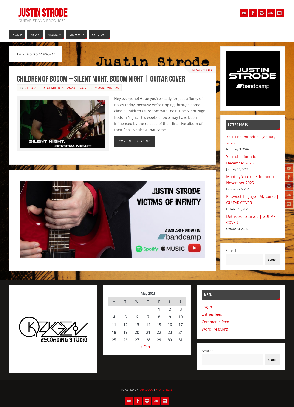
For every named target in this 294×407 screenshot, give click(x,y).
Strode (31, 87)
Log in (207, 306)
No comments (201, 69)
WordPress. (164, 390)
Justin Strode (42, 13)
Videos (113, 87)
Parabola (146, 390)
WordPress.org (215, 329)
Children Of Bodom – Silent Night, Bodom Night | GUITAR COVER (101, 78)
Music (99, 87)
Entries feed (212, 314)
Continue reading (135, 141)
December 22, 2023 (58, 87)
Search (231, 250)
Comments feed (215, 321)
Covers (86, 87)
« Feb (145, 346)
